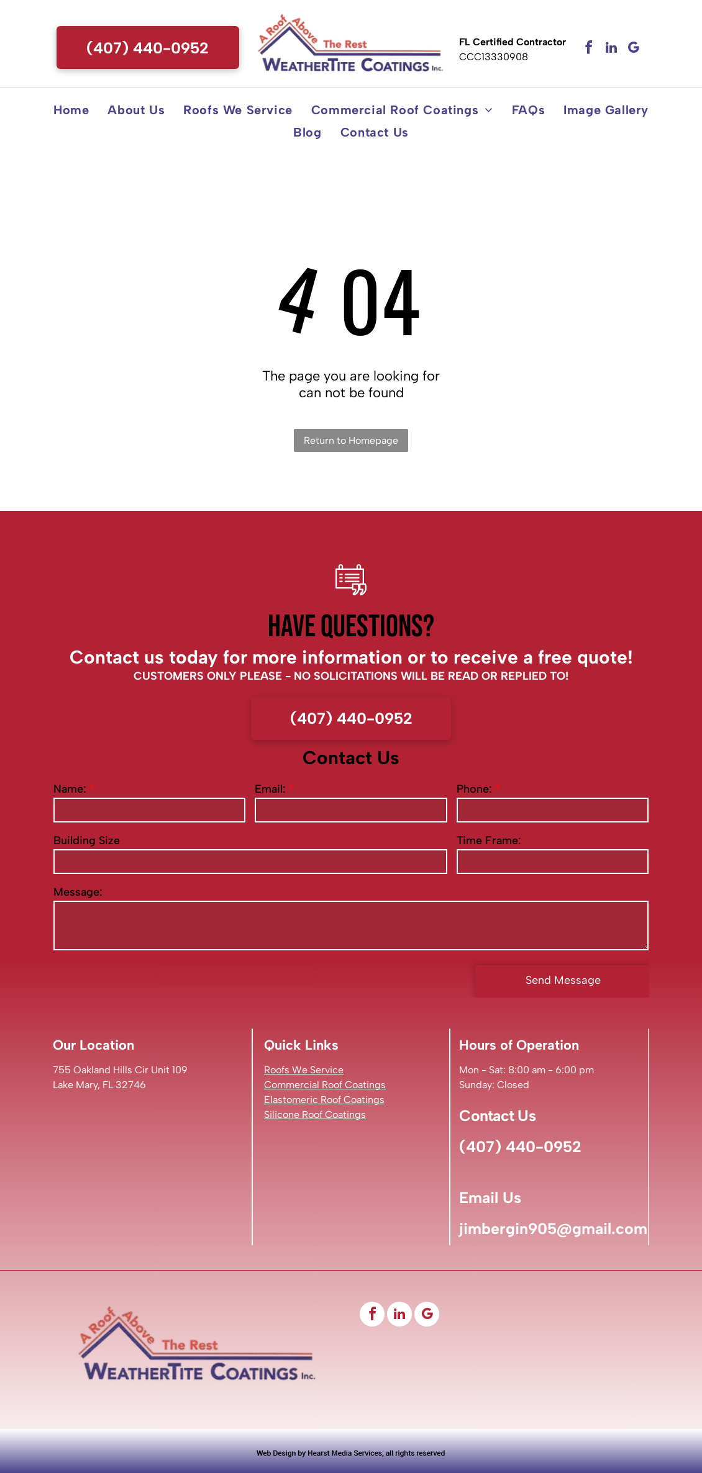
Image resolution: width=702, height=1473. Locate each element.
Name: (69, 789)
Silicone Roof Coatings (315, 1114)
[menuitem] (71, 110)
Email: (270, 789)
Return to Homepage (351, 440)
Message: (78, 892)
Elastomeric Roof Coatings (324, 1100)
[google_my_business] (634, 49)
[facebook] (589, 49)
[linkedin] (611, 49)
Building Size (86, 840)
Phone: (474, 789)
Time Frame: (489, 840)
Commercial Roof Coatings (325, 1085)
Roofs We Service (304, 1070)
